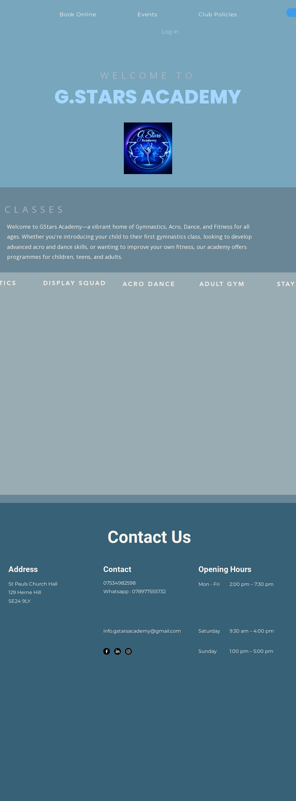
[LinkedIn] (117, 651)
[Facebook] (106, 651)
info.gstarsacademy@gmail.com (142, 631)
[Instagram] (128, 651)
